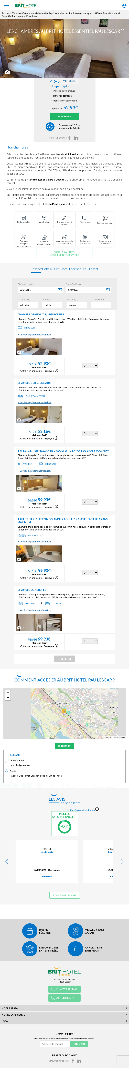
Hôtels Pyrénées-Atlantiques (77, 13)
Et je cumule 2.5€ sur (70, 131)
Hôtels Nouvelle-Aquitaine (45, 13)
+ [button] (8, 696)
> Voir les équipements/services (34, 338)
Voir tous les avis (64, 899)
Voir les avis (64, 82)
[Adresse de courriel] (55, 1043)
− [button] (8, 701)
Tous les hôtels (20, 13)
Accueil (5, 13)
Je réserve (64, 119)
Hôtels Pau (101, 13)
